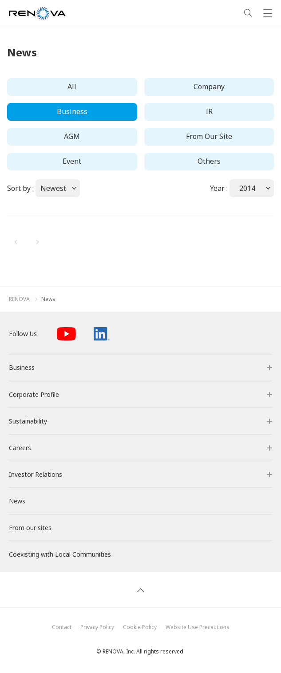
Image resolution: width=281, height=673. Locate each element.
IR (209, 111)
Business (72, 111)
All (71, 86)
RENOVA (19, 299)
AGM (72, 136)
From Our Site (209, 136)
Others (209, 161)
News (48, 299)
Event (72, 161)
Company (209, 86)
